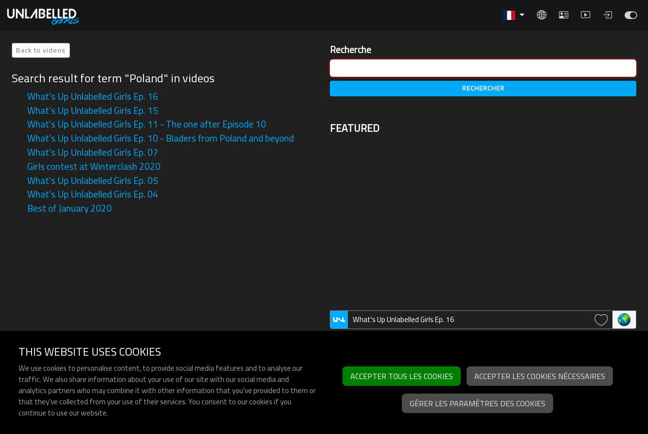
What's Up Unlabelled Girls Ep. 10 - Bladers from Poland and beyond (160, 138)
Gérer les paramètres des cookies (477, 403)
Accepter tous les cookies (401, 376)
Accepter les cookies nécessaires (539, 376)
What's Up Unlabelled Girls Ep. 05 (92, 180)
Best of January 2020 (69, 208)
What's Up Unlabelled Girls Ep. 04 (92, 194)
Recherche (350, 50)
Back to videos (41, 50)
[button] (513, 15)
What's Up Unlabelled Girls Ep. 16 (92, 96)
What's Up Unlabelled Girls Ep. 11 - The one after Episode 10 (146, 124)
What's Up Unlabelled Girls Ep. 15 (92, 110)
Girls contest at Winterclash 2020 (94, 166)
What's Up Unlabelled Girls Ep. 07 (92, 152)
